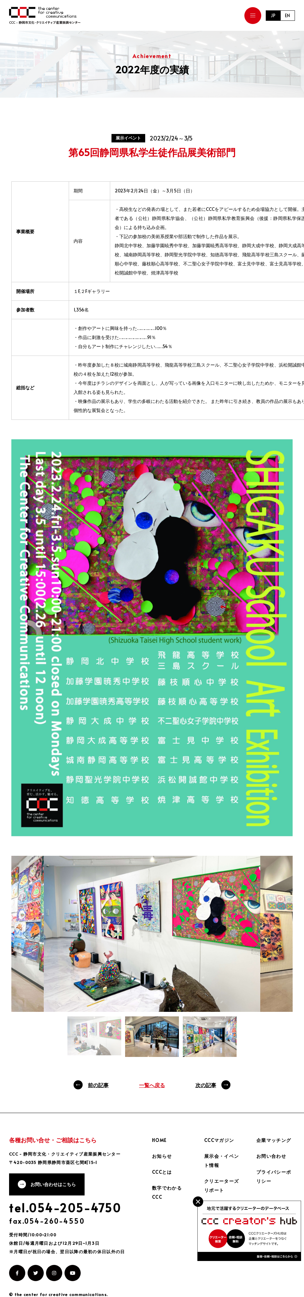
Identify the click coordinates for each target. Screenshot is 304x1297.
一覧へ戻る (152, 1084)
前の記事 (98, 1084)
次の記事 (205, 1084)
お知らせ (162, 1156)
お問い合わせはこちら (53, 1185)
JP (272, 15)
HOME (159, 1140)
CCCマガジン (219, 1140)
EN (287, 15)
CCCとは (162, 1172)
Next (278, 943)
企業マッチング (273, 1140)
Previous (26, 933)
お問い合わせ (271, 1156)
